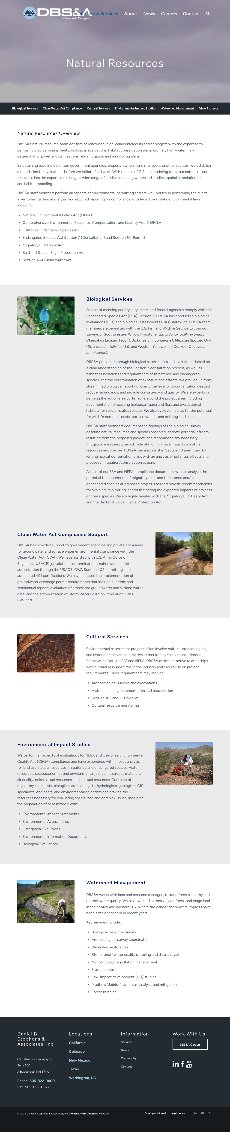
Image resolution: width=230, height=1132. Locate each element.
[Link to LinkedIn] (195, 1113)
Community (129, 1058)
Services (126, 1042)
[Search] (208, 13)
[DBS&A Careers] (190, 1044)
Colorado (77, 1051)
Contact (126, 1066)
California (77, 1043)
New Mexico (79, 1060)
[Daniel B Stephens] (57, 13)
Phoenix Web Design (82, 1113)
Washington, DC (82, 1078)
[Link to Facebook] (209, 1113)
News (125, 1050)
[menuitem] (98, 13)
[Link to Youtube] (202, 1113)
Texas (74, 1069)
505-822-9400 (42, 1081)
